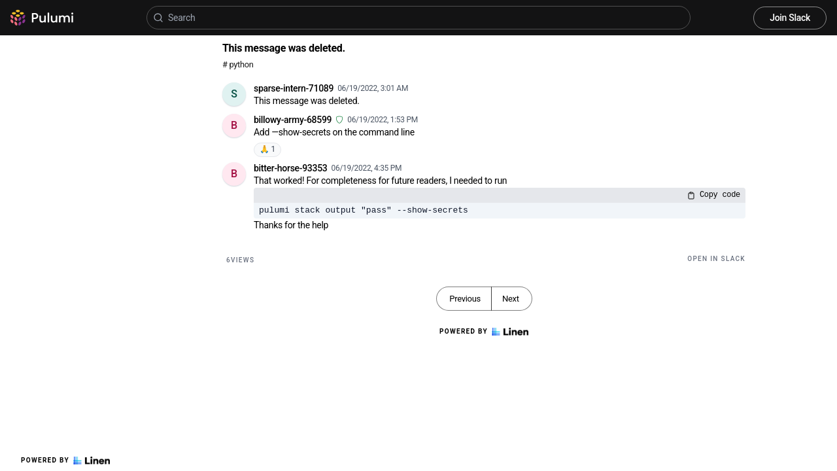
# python (237, 64)
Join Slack (790, 17)
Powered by (65, 460)
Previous (465, 299)
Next (510, 299)
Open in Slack (716, 258)
